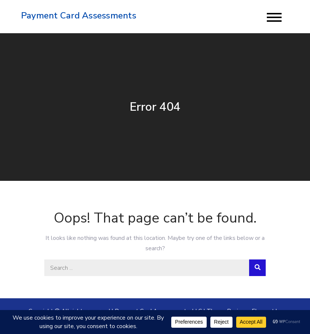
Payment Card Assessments (78, 15)
